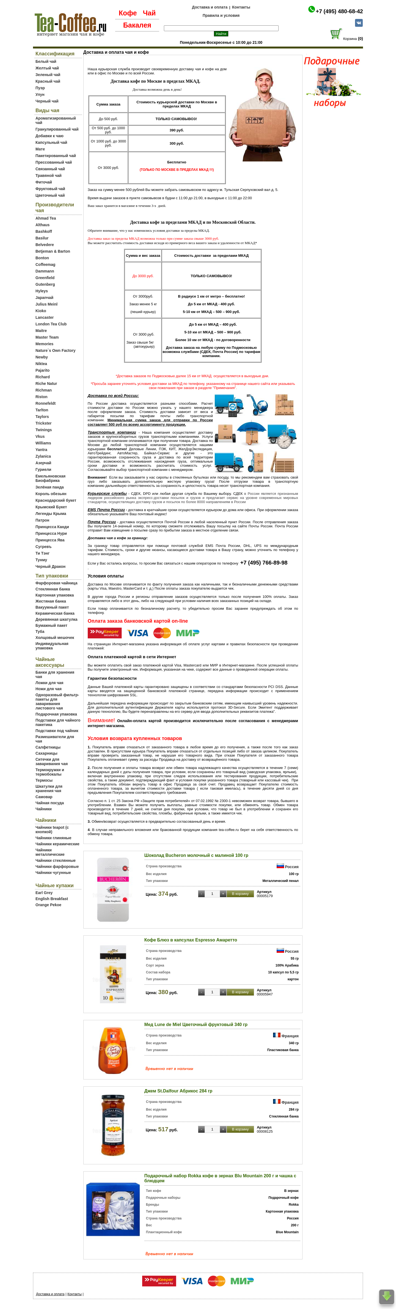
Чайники (43, 809)
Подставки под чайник (56, 730)
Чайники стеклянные (55, 860)
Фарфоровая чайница (56, 583)
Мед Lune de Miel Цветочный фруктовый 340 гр (196, 1024)
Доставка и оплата (209, 7)
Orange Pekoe (48, 905)
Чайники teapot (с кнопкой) (52, 829)
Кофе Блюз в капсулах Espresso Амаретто (190, 940)
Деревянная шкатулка (56, 619)
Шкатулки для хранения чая (48, 788)
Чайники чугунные (53, 872)
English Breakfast (51, 899)
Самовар (44, 797)
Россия (292, 867)
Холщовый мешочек (54, 637)
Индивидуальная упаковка (51, 645)
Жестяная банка (50, 601)
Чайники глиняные (53, 838)
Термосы (44, 780)
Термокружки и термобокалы (49, 772)
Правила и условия (221, 15)
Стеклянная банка (52, 589)
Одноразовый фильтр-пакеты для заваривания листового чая (57, 701)
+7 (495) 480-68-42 (339, 11)
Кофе (128, 13)
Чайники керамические (57, 844)
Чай (149, 13)
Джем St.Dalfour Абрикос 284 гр (178, 1091)
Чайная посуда (49, 803)
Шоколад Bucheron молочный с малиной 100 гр (196, 855)
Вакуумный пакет (52, 607)
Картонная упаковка (54, 595)
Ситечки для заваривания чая (51, 761)
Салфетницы (48, 747)
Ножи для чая (48, 689)
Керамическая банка (55, 613)
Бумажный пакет (51, 625)
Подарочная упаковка (56, 714)
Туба (39, 631)
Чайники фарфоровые (57, 866)
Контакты (241, 7)
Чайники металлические (50, 852)
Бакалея (137, 25)
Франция (290, 1036)
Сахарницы (46, 753)
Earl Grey (44, 892)
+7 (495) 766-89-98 (264, 563)
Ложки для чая (49, 683)
